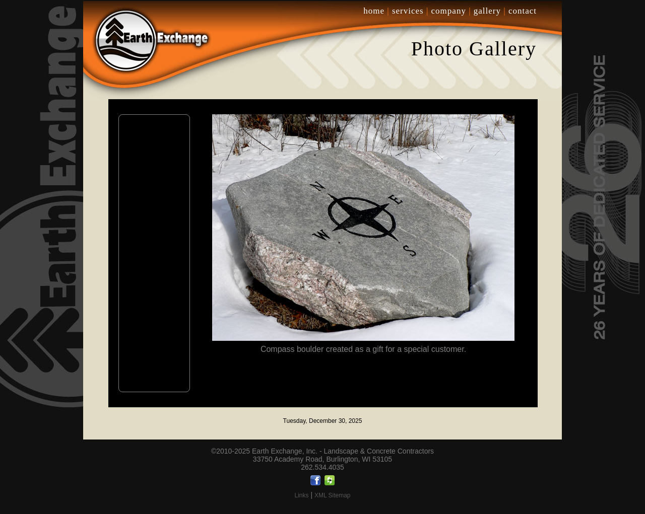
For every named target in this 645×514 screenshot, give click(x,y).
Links (301, 495)
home (373, 11)
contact (522, 11)
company (448, 11)
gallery (487, 11)
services (408, 11)
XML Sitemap (332, 495)
